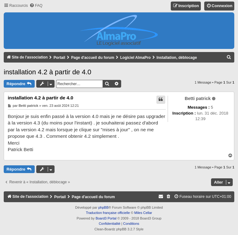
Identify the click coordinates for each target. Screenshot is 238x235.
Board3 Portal (105, 218)
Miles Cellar (143, 213)
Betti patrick (198, 98)
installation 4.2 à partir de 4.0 (47, 72)
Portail (59, 57)
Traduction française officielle (108, 213)
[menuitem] (35, 6)
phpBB (103, 207)
